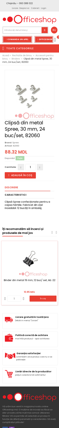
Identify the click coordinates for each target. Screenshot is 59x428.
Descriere (11, 187)
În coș (43, 298)
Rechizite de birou (22, 55)
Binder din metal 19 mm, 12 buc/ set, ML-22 (29, 280)
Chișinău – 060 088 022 (19, 3)
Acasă (5, 55)
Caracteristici (15, 194)
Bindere (16, 58)
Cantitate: (10, 167)
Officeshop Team (45, 39)
